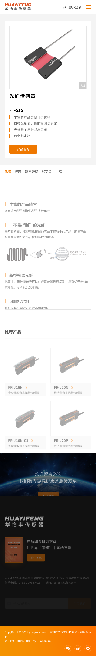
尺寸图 (47, 171)
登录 (78, 7)
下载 (58, 171)
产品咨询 (23, 149)
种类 (18, 171)
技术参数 (31, 171)
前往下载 (36, 567)
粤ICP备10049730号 (18, 641)
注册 (71, 7)
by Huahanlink (41, 641)
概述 (8, 171)
